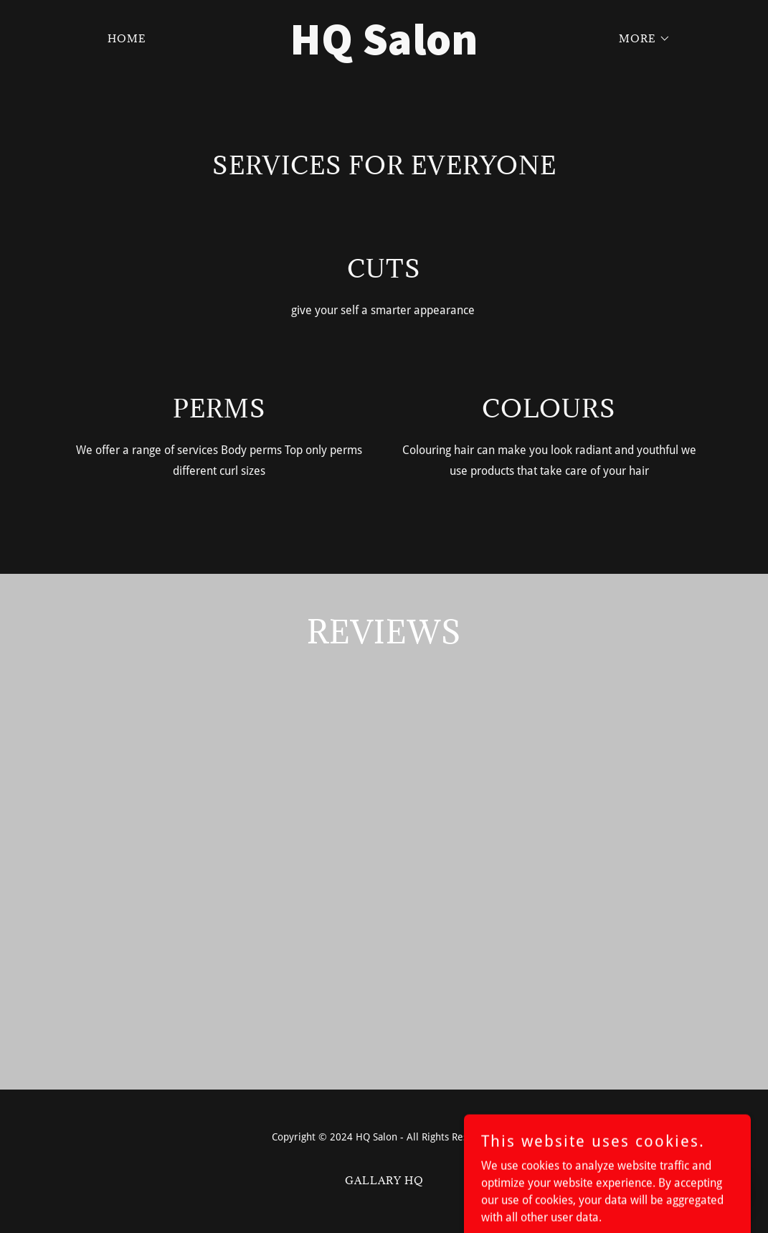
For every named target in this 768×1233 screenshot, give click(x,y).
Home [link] (127, 38)
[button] (639, 38)
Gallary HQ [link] (384, 1180)
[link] (383, 50)
